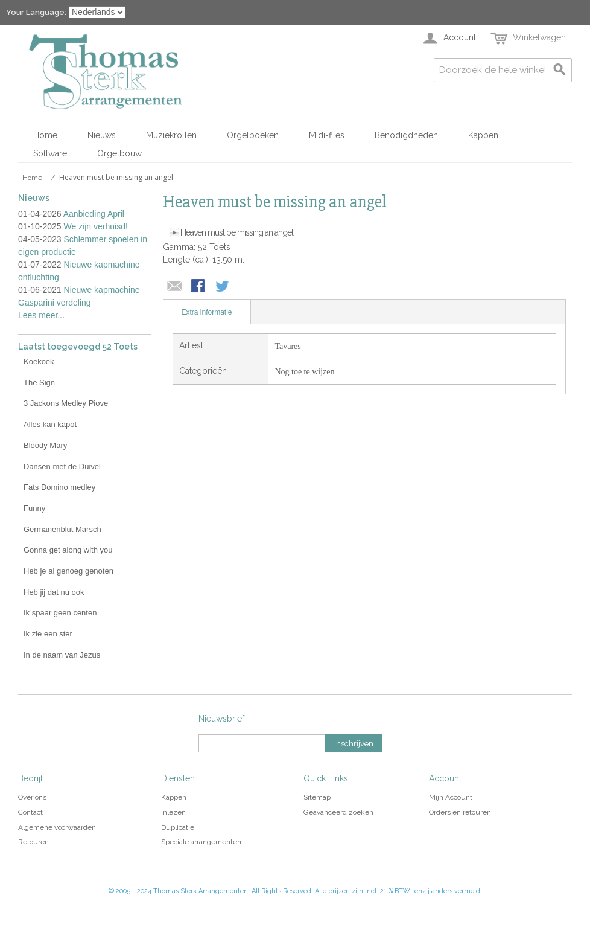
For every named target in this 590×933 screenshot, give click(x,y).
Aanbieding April (93, 214)
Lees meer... (41, 315)
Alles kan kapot (50, 424)
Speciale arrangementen (201, 842)
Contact (30, 812)
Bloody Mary (45, 445)
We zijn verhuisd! (96, 226)
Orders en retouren (460, 812)
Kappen (483, 135)
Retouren (33, 842)
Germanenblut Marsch (62, 529)
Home (45, 135)
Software (50, 153)
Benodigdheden (406, 135)
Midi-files (326, 135)
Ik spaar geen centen (60, 612)
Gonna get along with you (68, 549)
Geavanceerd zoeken (338, 812)
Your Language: (36, 12)
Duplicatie (177, 827)
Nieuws (101, 135)
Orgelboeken (253, 135)
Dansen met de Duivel (62, 466)
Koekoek (39, 361)
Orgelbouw (119, 153)
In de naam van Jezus (62, 654)
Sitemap (317, 797)
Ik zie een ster (48, 633)
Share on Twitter (223, 287)
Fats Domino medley (59, 487)
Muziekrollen (171, 135)
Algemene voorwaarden (57, 827)
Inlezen (173, 812)
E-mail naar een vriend (175, 287)
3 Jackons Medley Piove (66, 403)
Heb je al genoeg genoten (68, 571)
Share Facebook (199, 287)
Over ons (32, 797)
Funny (34, 508)
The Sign (39, 382)
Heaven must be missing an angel (236, 232)
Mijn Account (450, 797)
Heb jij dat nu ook (54, 592)
